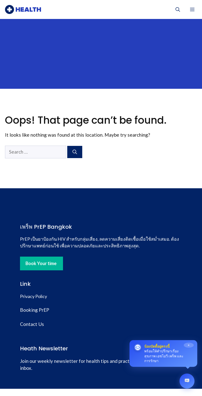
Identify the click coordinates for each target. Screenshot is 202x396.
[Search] (74, 152)
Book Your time (41, 263)
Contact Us (32, 324)
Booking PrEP (34, 310)
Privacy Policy (33, 296)
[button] (177, 9)
